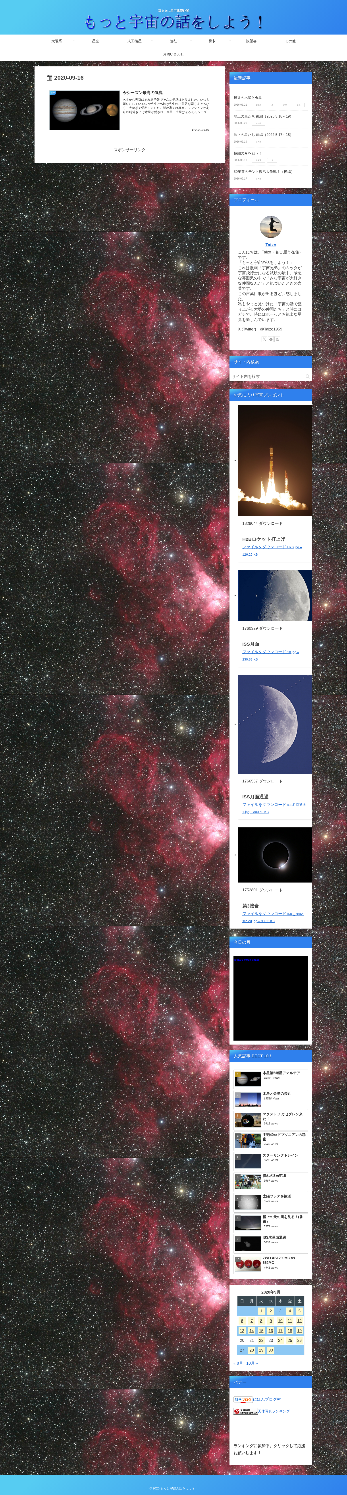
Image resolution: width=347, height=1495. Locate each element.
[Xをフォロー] (264, 339)
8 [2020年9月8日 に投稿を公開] (261, 1321)
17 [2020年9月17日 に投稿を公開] (280, 1331)
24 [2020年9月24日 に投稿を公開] (280, 1340)
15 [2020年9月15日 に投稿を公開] (261, 1331)
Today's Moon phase (246, 959)
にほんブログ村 (267, 1399)
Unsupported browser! (271, 1000)
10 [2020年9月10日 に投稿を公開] (280, 1321)
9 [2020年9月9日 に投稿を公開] (271, 1321)
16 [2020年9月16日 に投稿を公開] (271, 1331)
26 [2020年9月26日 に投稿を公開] (299, 1340)
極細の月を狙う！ (248, 153)
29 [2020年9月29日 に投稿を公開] (261, 1350)
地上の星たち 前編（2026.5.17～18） (263, 135)
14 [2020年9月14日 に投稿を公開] (251, 1331)
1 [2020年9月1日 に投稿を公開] (261, 1311)
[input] (270, 376)
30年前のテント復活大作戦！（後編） (264, 172)
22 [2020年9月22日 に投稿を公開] (261, 1340)
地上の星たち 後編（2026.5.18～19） (263, 116)
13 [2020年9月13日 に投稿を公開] (242, 1331)
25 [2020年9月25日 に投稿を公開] (290, 1340)
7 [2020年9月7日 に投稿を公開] (252, 1321)
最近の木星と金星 (248, 98)
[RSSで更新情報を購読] (277, 339)
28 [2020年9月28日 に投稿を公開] (251, 1350)
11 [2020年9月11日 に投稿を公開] (290, 1321)
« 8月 (238, 1363)
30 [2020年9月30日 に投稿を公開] (271, 1350)
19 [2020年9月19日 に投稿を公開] (299, 1331)
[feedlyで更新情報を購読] (271, 339)
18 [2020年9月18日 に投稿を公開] (290, 1331)
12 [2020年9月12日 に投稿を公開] (299, 1321)
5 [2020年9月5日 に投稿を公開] (299, 1311)
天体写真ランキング (274, 1411)
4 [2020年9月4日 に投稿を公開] (290, 1311)
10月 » (252, 1363)
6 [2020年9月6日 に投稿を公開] (242, 1321)
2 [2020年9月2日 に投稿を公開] (271, 1311)
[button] (308, 376)
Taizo (270, 244)
